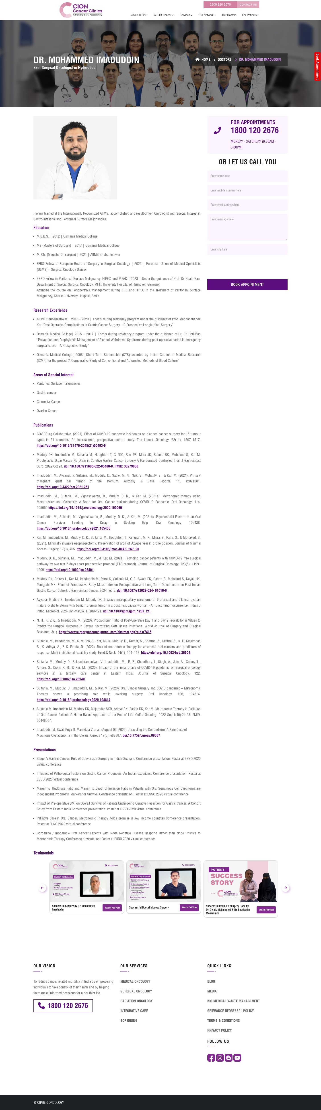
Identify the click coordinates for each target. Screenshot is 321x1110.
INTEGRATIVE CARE (134, 1011)
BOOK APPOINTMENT (247, 285)
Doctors (225, 59)
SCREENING (128, 1021)
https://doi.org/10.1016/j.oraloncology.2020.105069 (85, 508)
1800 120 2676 (220, 4)
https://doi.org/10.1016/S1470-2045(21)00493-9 (71, 445)
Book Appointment (317, 66)
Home (202, 59)
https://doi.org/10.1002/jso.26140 (61, 679)
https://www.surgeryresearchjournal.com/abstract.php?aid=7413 (105, 632)
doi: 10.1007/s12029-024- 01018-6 (142, 590)
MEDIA (212, 991)
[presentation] (241, 267)
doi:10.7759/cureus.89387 (141, 735)
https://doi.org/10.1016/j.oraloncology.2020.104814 (73, 700)
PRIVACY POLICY (219, 1030)
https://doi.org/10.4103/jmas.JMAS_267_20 (108, 549)
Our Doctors (229, 15)
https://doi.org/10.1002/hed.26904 (165, 653)
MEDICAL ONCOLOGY (135, 981)
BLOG (211, 981)
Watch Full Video (112, 907)
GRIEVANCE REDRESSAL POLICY (230, 1011)
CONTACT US (248, 4)
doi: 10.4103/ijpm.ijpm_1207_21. (126, 611)
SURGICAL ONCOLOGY (136, 991)
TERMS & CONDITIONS (223, 1021)
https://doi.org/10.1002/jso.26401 (70, 570)
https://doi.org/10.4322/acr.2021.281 (63, 487)
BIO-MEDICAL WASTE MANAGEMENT (233, 1001)
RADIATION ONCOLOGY (136, 1001)
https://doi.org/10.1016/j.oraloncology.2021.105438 (73, 528)
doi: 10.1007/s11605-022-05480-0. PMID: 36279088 (101, 466)
